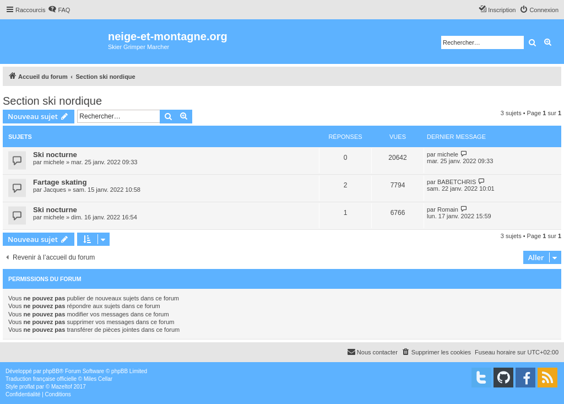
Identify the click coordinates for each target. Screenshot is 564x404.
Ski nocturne (55, 154)
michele (54, 162)
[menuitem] (59, 10)
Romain (447, 209)
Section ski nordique (52, 101)
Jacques (55, 189)
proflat (27, 387)
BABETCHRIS (456, 182)
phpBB (51, 371)
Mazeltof (61, 387)
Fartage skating (59, 182)
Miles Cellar (98, 379)
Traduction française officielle (41, 379)
